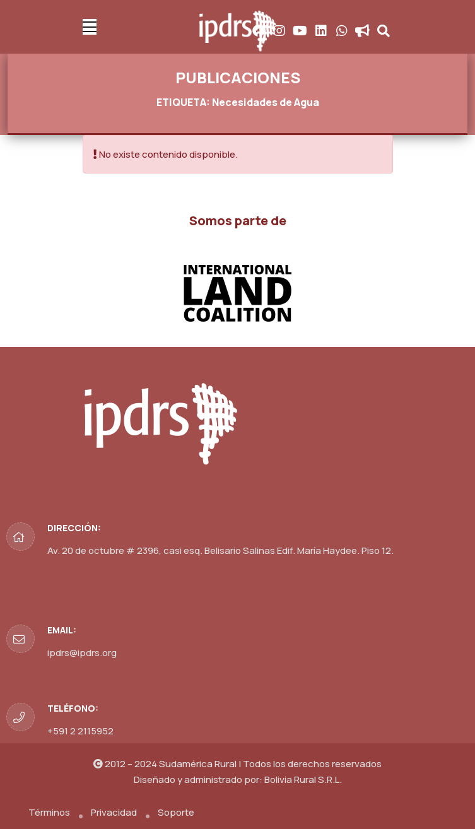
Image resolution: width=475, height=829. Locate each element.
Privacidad (114, 812)
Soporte (176, 812)
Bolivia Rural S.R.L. (303, 779)
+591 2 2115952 (80, 731)
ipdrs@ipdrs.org (82, 652)
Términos (49, 812)
